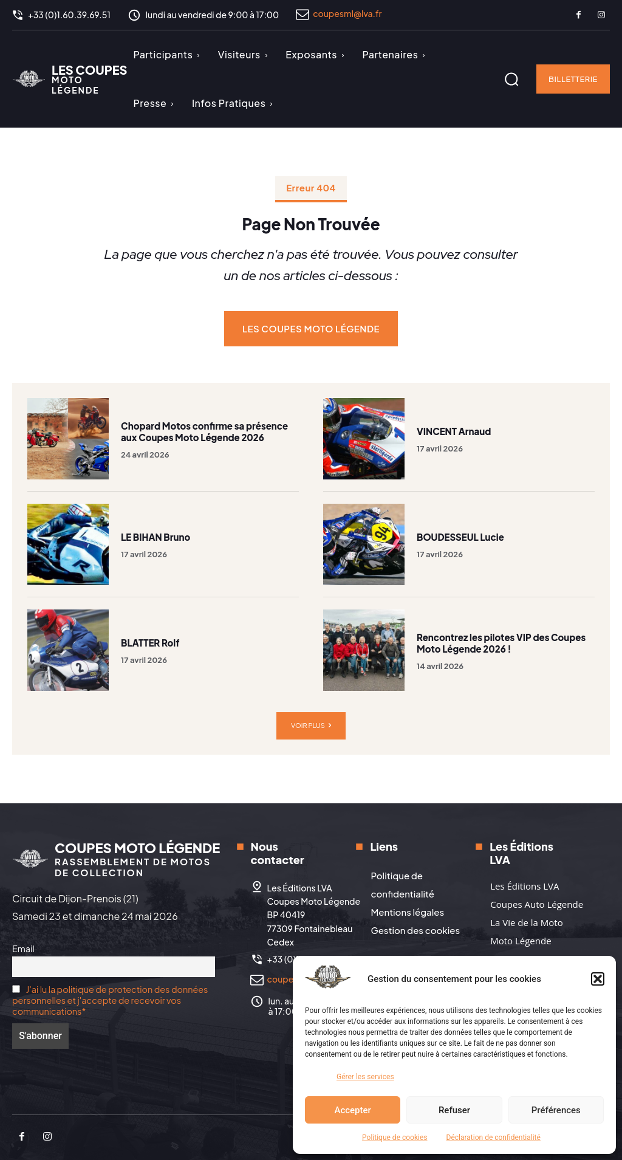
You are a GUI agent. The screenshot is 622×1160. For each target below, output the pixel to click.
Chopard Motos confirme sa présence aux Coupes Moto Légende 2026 (204, 432)
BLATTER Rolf (150, 642)
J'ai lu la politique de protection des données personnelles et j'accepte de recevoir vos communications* (110, 1000)
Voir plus (311, 725)
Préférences (556, 1110)
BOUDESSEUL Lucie (460, 537)
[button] (598, 979)
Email (23, 948)
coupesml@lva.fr (347, 13)
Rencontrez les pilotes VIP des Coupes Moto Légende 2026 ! (501, 643)
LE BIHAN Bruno (155, 537)
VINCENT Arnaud (454, 431)
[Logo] (69, 79)
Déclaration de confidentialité (493, 1137)
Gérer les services (365, 1076)
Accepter (352, 1110)
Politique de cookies (394, 1137)
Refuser (454, 1110)
